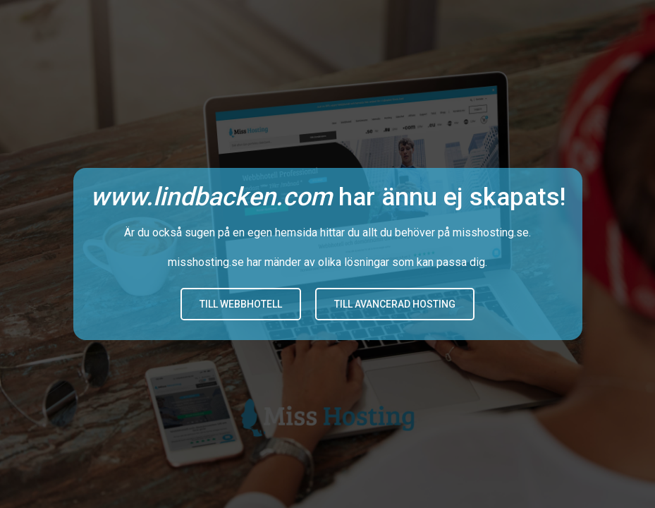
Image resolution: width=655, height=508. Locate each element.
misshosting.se (491, 232)
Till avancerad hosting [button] (394, 304)
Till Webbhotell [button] (241, 304)
